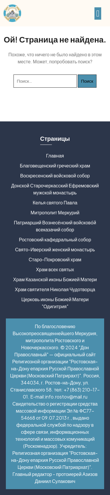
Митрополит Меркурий (55, 212)
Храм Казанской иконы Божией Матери (55, 279)
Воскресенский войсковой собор (55, 175)
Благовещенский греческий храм (55, 165)
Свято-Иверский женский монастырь (55, 249)
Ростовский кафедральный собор (55, 239)
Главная (55, 155)
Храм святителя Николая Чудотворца (55, 289)
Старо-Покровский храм (55, 259)
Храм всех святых (55, 269)
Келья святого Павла (55, 202)
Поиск (87, 81)
